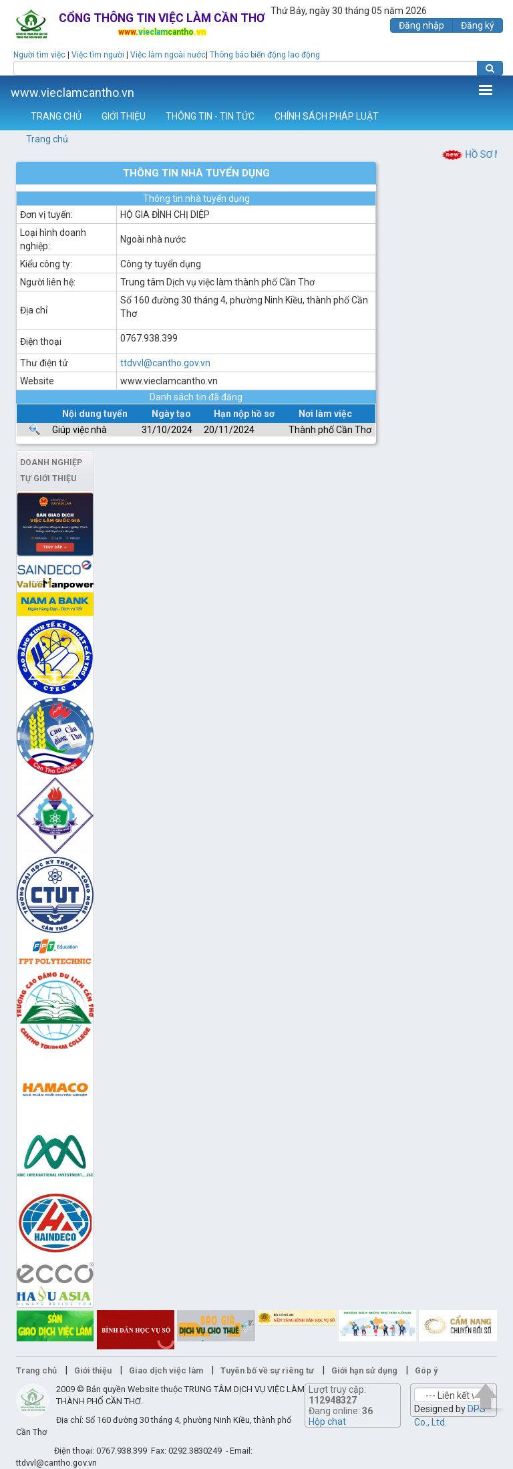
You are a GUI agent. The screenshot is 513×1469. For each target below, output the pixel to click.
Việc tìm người (97, 54)
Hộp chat (327, 1421)
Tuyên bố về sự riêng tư (267, 1370)
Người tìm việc (39, 54)
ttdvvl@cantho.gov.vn (165, 363)
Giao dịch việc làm (166, 1370)
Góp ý (426, 1370)
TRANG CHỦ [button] (56, 116)
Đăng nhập (421, 25)
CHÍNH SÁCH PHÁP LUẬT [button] (327, 116)
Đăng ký (477, 25)
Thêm (485, 89)
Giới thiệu (93, 1370)
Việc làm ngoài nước (168, 54)
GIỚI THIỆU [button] (124, 116)
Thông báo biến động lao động (265, 54)
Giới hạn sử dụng (364, 1370)
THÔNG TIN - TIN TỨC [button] (210, 116)
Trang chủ (47, 139)
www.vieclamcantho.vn (72, 93)
